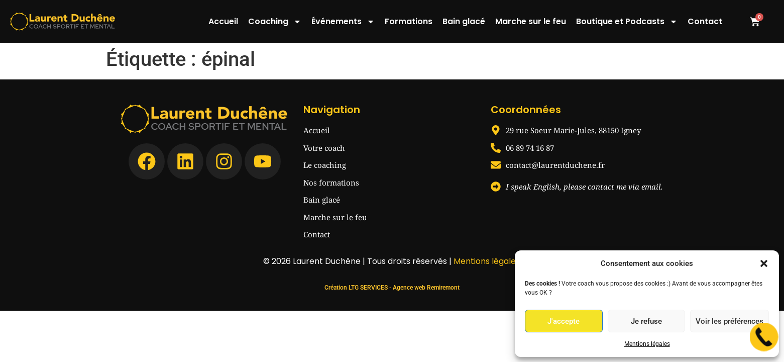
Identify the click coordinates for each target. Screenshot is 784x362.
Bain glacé (463, 21)
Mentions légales (647, 343)
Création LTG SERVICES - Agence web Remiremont (392, 287)
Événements (343, 22)
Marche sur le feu (530, 21)
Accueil (223, 21)
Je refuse (646, 321)
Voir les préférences (729, 321)
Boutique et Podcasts (627, 22)
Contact (705, 21)
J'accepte (563, 321)
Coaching (274, 22)
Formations (408, 21)
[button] (764, 263)
